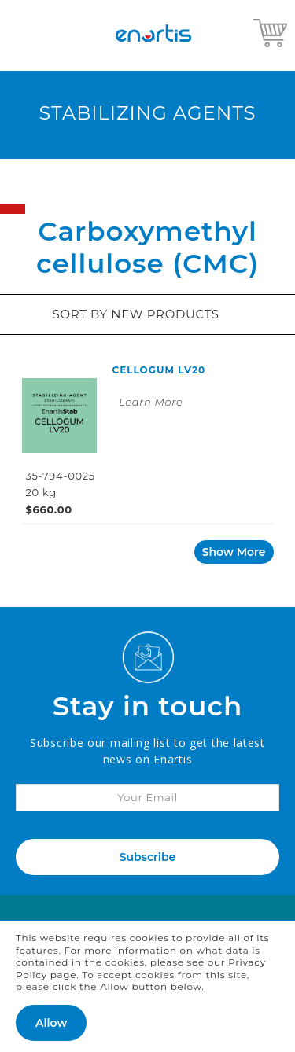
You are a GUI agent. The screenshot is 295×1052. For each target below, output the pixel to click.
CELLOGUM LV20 (159, 370)
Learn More (151, 401)
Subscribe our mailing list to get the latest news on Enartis (147, 751)
